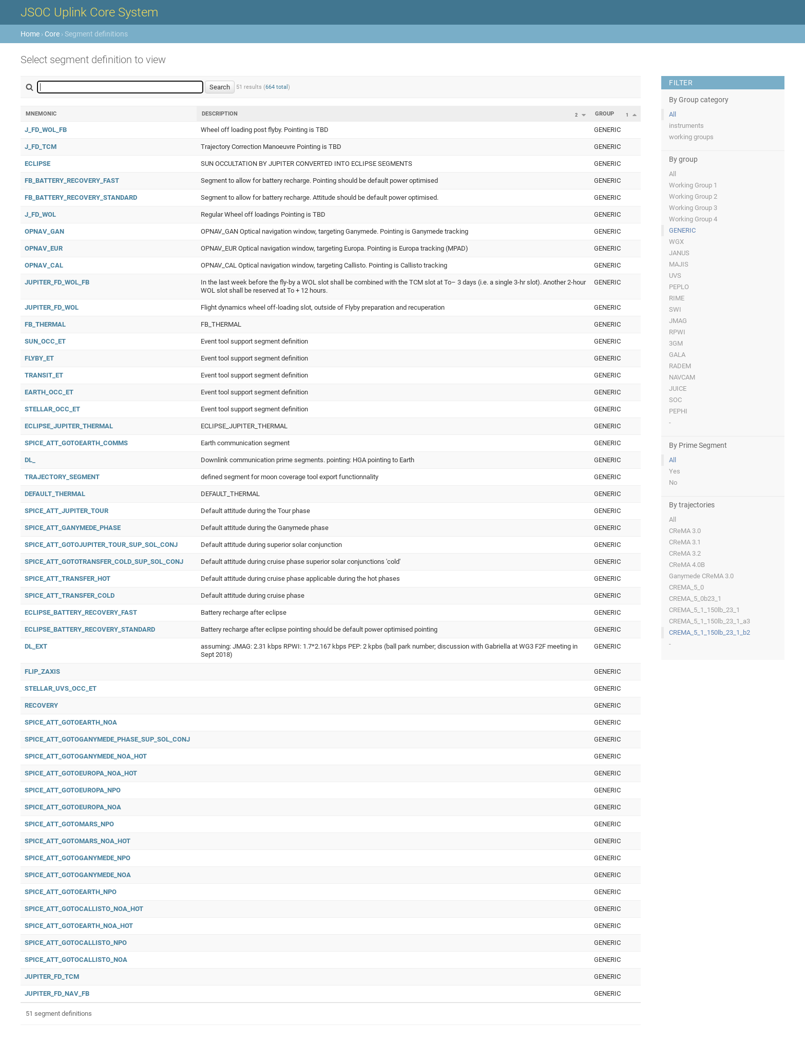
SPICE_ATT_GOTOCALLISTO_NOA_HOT (84, 909)
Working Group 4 (693, 219)
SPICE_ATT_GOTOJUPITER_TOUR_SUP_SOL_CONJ (101, 544)
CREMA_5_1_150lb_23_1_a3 (709, 621)
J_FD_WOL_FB (46, 130)
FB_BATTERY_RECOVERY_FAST (72, 180)
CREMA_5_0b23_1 (695, 598)
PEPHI (678, 411)
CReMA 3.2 (685, 553)
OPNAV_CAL (44, 265)
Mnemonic (41, 113)
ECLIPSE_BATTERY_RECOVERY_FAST (81, 612)
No (673, 482)
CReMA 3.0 (685, 531)
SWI (675, 309)
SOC (675, 400)
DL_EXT (36, 646)
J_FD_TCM (40, 146)
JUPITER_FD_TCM (52, 976)
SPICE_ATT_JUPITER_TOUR (66, 511)
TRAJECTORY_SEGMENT (62, 477)
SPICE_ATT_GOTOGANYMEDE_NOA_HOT (86, 756)
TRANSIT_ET (44, 375)
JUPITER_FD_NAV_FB (57, 993)
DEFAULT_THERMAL (55, 494)
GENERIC (682, 230)
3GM (676, 343)
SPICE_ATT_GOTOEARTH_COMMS (76, 443)
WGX (676, 241)
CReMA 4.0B (687, 565)
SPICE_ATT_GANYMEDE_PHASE (73, 528)
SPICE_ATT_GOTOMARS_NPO (69, 824)
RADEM (680, 366)
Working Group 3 (693, 208)
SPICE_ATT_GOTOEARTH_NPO (71, 892)
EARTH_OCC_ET (49, 392)
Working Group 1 (693, 185)
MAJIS (678, 264)
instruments (686, 125)
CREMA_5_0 (686, 587)
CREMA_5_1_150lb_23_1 (704, 610)
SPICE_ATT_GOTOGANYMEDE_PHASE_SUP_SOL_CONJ (107, 739)
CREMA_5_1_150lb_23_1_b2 (709, 632)
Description (220, 113)
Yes (674, 471)
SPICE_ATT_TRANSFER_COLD (69, 595)
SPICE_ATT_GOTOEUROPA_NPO (73, 790)
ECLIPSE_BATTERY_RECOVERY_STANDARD (90, 629)
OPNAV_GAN (44, 231)
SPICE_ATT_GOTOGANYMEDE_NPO (77, 858)
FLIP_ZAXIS (42, 671)
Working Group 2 (693, 196)
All (672, 114)
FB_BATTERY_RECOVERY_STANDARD (81, 197)
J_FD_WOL (40, 214)
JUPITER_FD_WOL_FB (57, 282)
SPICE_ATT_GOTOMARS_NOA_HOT (77, 841)
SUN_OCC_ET (45, 341)
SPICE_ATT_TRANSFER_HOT (67, 578)
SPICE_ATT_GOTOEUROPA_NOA (73, 807)
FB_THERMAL (45, 324)
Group (604, 113)
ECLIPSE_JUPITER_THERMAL (69, 426)
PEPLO (679, 287)
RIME (676, 298)
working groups (691, 137)
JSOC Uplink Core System (89, 12)
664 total (276, 87)
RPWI (677, 332)
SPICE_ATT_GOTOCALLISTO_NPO (76, 942)
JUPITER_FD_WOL (52, 307)
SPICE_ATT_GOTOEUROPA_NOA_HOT (81, 773)
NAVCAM (682, 377)
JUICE (677, 388)
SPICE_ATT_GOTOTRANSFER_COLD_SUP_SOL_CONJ (104, 561)
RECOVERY (41, 705)
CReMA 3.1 (685, 542)
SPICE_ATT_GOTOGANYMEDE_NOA (78, 875)
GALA (677, 354)
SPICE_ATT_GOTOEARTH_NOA (71, 722)
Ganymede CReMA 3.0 (701, 576)
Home (30, 34)
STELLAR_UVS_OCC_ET (61, 688)
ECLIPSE (37, 163)
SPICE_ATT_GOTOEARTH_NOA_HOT (79, 926)
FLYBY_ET (39, 358)
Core (52, 34)
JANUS (679, 253)
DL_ (30, 460)
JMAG (678, 321)
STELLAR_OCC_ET (52, 409)
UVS (675, 275)
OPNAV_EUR (44, 248)
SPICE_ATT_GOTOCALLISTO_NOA (76, 959)
